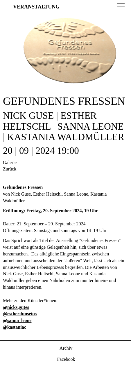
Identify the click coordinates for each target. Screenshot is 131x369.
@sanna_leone (17, 320)
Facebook (65, 359)
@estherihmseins (20, 313)
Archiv (66, 348)
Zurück (9, 168)
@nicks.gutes (16, 307)
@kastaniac (14, 327)
